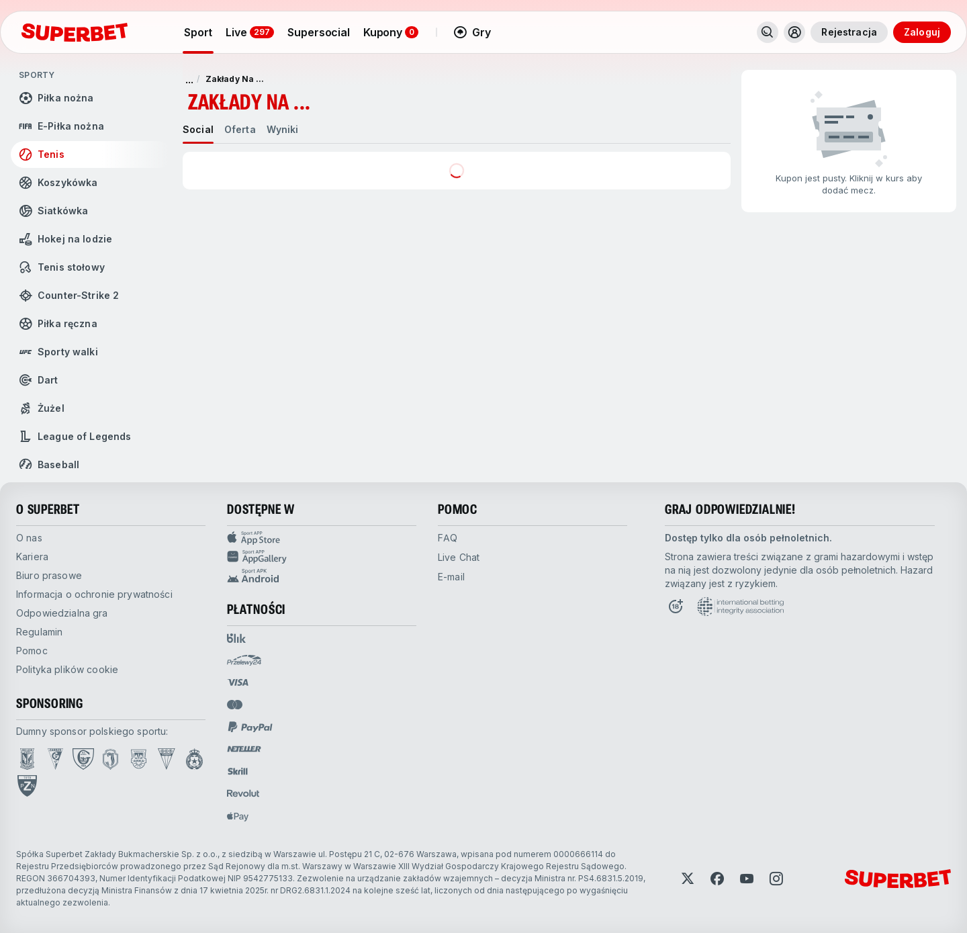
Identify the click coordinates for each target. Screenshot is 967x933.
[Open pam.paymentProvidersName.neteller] (244, 749)
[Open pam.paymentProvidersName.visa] (237, 682)
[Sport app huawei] (321, 557)
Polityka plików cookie (67, 669)
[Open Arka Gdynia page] (138, 759)
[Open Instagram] (776, 878)
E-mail (451, 576)
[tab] (198, 129)
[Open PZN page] (27, 786)
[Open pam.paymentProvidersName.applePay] (237, 816)
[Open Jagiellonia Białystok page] (110, 759)
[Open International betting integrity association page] (740, 606)
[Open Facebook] (717, 878)
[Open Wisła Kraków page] (194, 759)
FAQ (447, 537)
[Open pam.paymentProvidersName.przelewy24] (244, 660)
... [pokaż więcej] (189, 79)
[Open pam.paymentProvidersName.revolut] (243, 793)
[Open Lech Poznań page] (27, 759)
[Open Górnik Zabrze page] (55, 759)
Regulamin (39, 631)
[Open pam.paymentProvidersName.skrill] (237, 771)
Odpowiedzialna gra (62, 613)
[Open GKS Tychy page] (166, 759)
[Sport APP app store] (321, 538)
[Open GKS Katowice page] (83, 759)
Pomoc (32, 650)
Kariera (32, 556)
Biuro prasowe (49, 575)
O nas (29, 537)
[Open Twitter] (687, 878)
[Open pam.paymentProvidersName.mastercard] (234, 704)
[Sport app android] (321, 575)
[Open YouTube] (746, 878)
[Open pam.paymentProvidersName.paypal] (250, 727)
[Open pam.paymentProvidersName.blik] (236, 638)
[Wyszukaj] (767, 32)
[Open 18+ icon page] (675, 606)
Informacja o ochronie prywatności (94, 594)
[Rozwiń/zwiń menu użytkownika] (794, 32)
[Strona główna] (74, 32)
